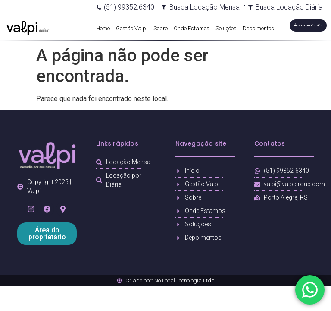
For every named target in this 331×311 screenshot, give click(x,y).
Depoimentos (258, 28)
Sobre (160, 28)
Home (103, 28)
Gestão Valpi (131, 28)
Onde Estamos (191, 28)
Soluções (226, 28)
